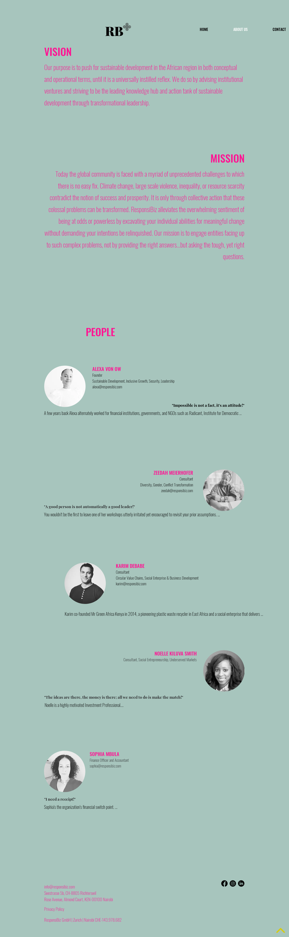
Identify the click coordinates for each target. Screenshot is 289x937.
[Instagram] (233, 883)
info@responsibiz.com (59, 886)
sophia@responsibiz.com (105, 766)
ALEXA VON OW (106, 368)
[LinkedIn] (241, 883)
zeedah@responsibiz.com (177, 490)
